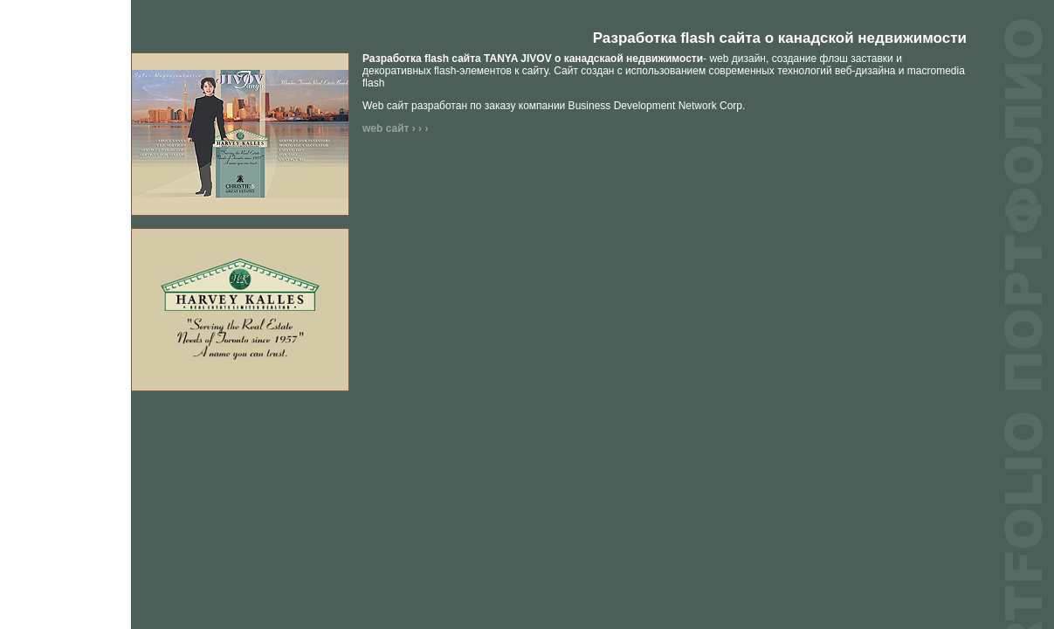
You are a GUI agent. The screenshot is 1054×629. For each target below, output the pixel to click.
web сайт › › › (395, 128)
